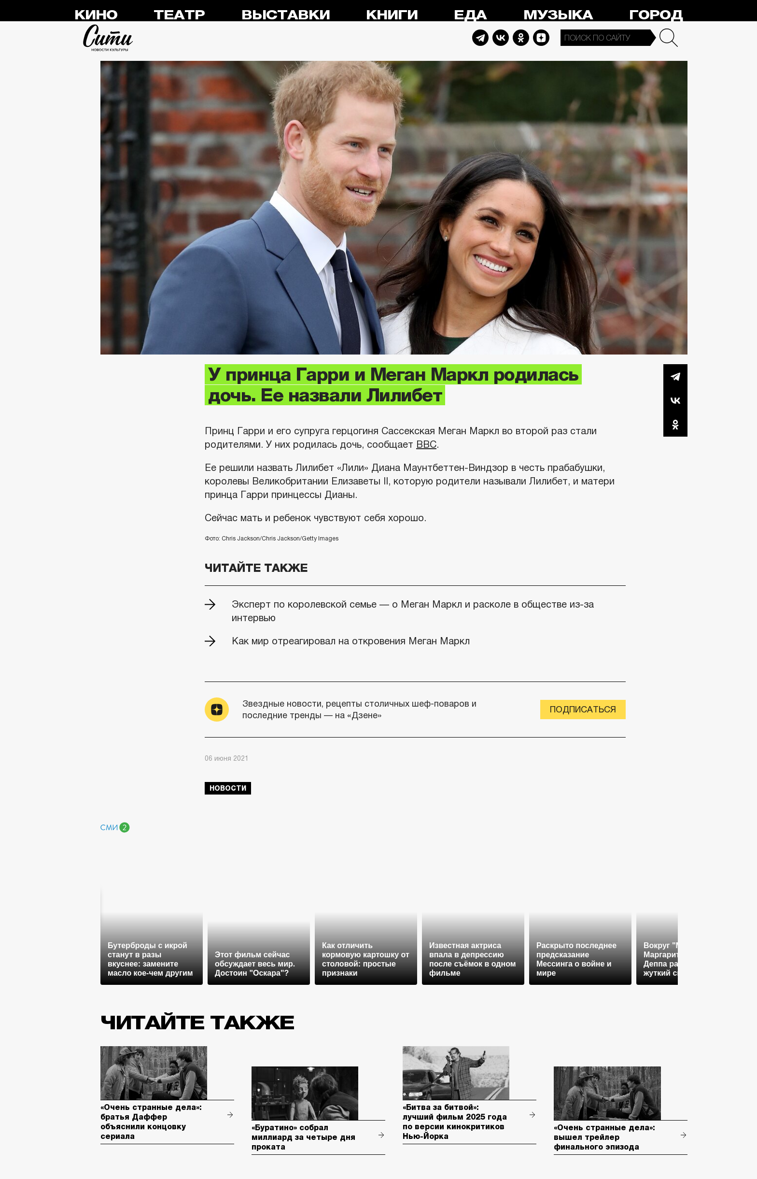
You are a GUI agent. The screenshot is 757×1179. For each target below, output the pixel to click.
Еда (470, 15)
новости (228, 788)
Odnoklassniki (521, 37)
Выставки (285, 15)
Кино (95, 15)
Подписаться (583, 709)
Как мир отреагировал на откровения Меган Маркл (351, 641)
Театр (179, 15)
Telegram (480, 37)
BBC (426, 444)
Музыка (558, 15)
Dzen (541, 37)
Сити (108, 37)
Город (656, 15)
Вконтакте (675, 400)
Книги (392, 15)
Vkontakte (500, 37)
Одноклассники (675, 424)
